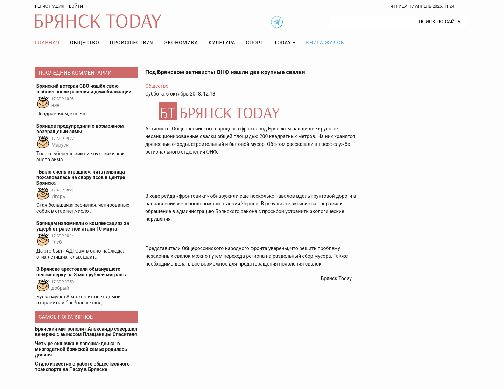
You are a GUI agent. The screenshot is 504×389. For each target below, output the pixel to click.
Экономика (181, 42)
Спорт (255, 42)
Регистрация (49, 6)
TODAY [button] (283, 42)
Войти (76, 6)
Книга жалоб (325, 42)
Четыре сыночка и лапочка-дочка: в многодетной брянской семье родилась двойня (81, 349)
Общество (84, 42)
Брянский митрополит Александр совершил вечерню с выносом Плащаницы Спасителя (86, 331)
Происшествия (132, 42)
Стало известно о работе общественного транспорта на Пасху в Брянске (82, 366)
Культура (222, 42)
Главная (47, 42)
